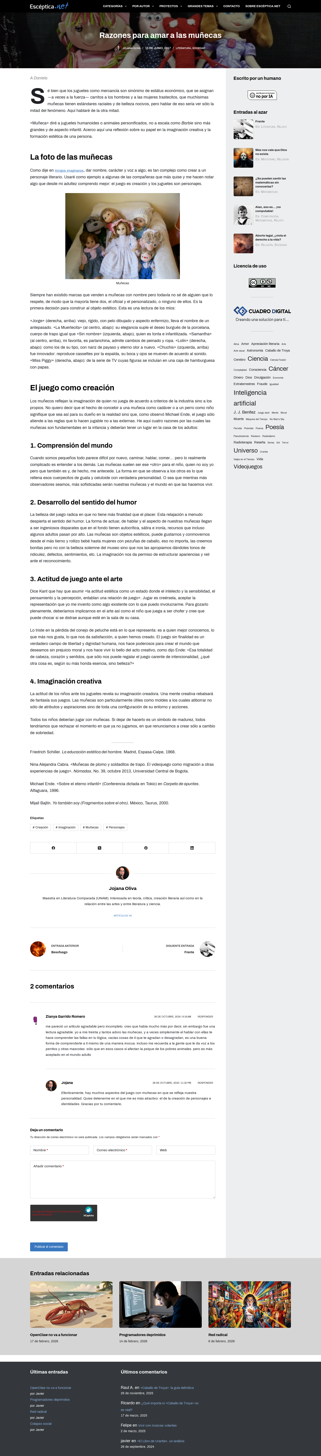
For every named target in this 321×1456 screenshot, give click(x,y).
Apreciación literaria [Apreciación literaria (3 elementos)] (265, 343)
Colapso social (43, 1417)
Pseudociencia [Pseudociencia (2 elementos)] (241, 435)
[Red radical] (249, 1304)
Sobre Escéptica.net (262, 6)
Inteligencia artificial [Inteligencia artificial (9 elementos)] (250, 397)
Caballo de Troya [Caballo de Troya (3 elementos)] (277, 349)
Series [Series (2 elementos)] (271, 442)
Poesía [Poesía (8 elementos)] (274, 426)
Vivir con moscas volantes (161, 1425)
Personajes (115, 827)
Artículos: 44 (123, 915)
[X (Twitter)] (99, 848)
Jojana (67, 1083)
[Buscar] (289, 6)
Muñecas (91, 827)
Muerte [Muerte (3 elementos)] (239, 418)
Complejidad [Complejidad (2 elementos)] (240, 369)
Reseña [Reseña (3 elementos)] (259, 441)
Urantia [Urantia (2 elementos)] (264, 451)
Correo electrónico (112, 1150)
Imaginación (66, 827)
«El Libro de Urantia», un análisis (166, 1441)
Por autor (144, 6)
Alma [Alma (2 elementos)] (236, 343)
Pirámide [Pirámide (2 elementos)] (248, 427)
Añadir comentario (48, 1166)
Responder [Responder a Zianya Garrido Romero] (205, 1016)
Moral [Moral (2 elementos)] (284, 412)
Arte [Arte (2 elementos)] (284, 343)
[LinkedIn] (192, 848)
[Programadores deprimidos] (160, 1304)
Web (163, 1150)
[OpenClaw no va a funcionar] (71, 1304)
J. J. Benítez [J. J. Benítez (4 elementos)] (244, 411)
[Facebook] (53, 848)
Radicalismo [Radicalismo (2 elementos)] (268, 435)
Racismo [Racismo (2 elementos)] (255, 435)
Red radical (218, 1335)
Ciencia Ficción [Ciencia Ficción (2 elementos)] (278, 359)
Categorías (115, 6)
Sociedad (202, 48)
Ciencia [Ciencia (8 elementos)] (258, 357)
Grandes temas (204, 6)
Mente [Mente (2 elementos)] (275, 412)
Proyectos (171, 6)
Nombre (40, 1150)
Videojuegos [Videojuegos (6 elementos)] (248, 466)
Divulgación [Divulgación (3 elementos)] (262, 376)
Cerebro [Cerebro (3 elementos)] (239, 358)
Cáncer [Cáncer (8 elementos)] (278, 368)
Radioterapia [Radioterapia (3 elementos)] (243, 441)
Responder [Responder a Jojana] (205, 1082)
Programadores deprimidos (142, 1335)
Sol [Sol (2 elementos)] (278, 442)
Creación (40, 827)
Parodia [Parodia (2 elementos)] (238, 427)
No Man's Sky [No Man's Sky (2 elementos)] (277, 418)
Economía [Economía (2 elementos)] (278, 377)
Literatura (184, 48)
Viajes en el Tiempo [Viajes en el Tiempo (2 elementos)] (244, 458)
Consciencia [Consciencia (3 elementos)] (257, 369)
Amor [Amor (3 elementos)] (245, 343)
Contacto (231, 6)
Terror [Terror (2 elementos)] (285, 442)
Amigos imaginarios (72, 170)
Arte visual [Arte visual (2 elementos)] (239, 350)
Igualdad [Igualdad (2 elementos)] (274, 383)
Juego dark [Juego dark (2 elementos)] (264, 412)
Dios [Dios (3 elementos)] (248, 376)
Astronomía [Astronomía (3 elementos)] (255, 349)
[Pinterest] (146, 848)
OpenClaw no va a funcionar (53, 1335)
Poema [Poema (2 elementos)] (259, 427)
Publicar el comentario (53, 1246)
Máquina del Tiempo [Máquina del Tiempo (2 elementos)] (257, 418)
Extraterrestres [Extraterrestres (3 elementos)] (244, 383)
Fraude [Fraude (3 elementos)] (262, 383)
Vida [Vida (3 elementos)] (260, 458)
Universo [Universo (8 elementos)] (246, 449)
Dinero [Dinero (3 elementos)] (238, 376)
